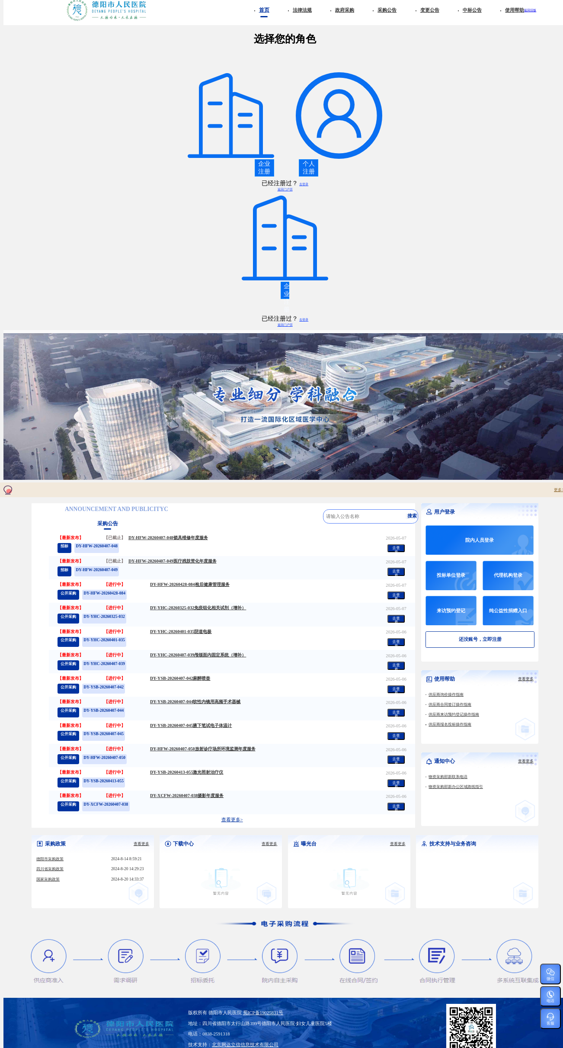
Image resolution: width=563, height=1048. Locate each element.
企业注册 (264, 167)
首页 (264, 10)
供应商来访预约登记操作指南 (454, 715)
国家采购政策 (48, 879)
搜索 (412, 515)
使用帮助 (514, 10)
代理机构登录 (508, 575)
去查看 (396, 548)
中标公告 (472, 10)
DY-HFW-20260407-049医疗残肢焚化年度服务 (172, 561)
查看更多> (232, 819)
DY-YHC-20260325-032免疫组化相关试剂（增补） (198, 608)
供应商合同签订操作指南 (450, 705)
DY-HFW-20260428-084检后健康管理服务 (190, 584)
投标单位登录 (451, 575)
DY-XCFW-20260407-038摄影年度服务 (187, 796)
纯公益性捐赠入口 (508, 610)
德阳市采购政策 (50, 859)
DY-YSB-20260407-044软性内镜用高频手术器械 (195, 702)
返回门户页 (285, 189)
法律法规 (302, 10)
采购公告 (387, 10)
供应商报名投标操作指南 (450, 725)
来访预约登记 (451, 610)
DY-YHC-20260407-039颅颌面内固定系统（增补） (198, 655)
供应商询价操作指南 (446, 695)
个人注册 (309, 167)
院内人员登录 (479, 540)
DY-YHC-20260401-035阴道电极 (180, 632)
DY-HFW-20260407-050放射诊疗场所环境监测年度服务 (203, 749)
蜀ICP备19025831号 (263, 1012)
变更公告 (429, 10)
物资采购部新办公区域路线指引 (456, 787)
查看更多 (526, 679)
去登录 (303, 184)
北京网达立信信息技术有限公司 (245, 1044)
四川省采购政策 (50, 869)
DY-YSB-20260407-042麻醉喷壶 (180, 678)
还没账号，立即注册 (480, 639)
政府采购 (344, 10)
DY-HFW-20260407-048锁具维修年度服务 (168, 538)
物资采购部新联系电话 (448, 777)
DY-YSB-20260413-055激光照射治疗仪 (187, 772)
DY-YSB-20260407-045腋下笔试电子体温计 (191, 725)
